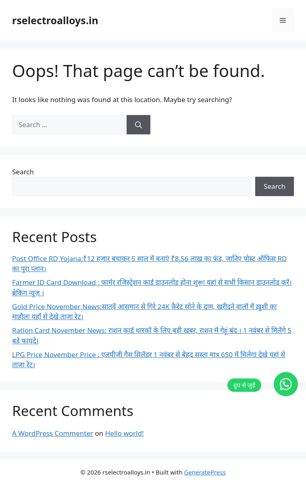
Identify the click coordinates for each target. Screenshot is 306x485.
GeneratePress (204, 472)
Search (23, 171)
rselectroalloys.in (55, 20)
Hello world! (124, 433)
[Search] (138, 124)
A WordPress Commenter (52, 433)
